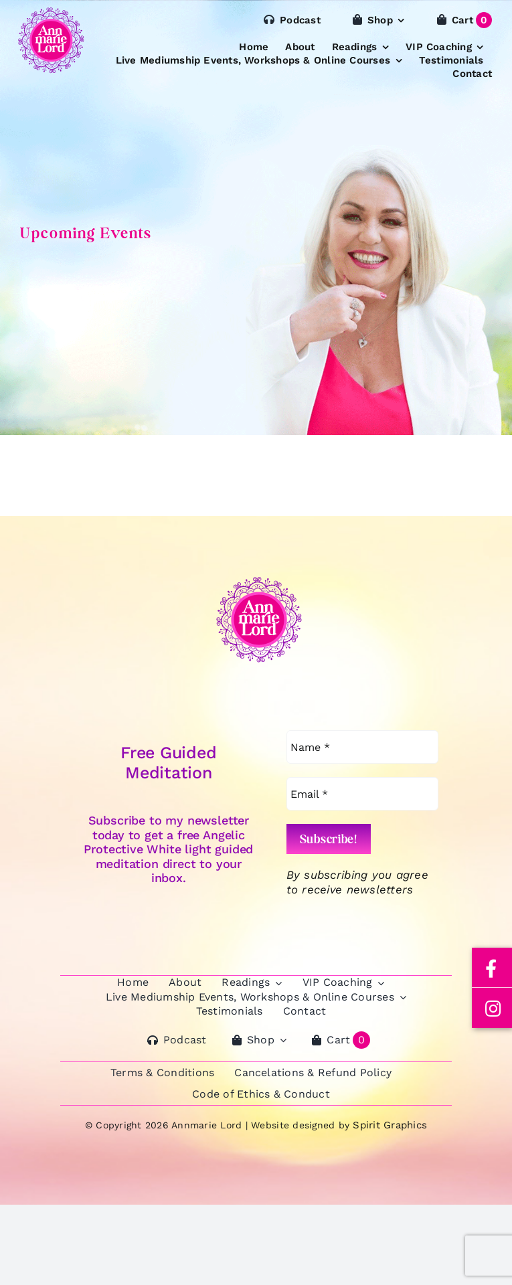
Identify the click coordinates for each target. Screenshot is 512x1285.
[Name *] (362, 747)
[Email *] (362, 793)
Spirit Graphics (390, 1125)
